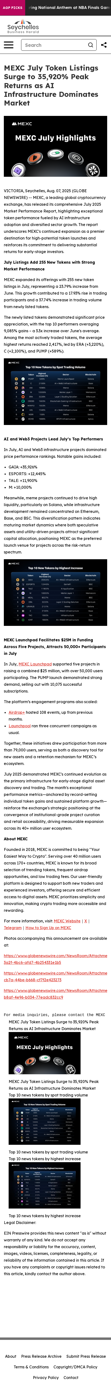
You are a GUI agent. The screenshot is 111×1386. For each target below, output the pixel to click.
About (10, 1356)
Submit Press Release (86, 1356)
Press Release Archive (41, 1356)
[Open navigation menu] (8, 45)
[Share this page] (103, 45)
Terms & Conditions (31, 1367)
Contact (71, 1377)
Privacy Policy (46, 1377)
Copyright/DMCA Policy (75, 1367)
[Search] (53, 44)
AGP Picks (12, 8)
